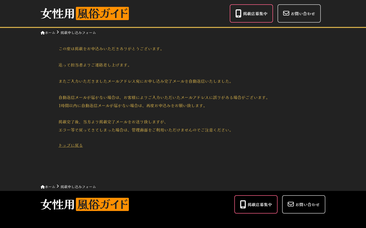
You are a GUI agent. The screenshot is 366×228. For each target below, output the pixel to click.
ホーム (48, 32)
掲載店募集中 (251, 13)
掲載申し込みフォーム (78, 32)
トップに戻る (70, 145)
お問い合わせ (299, 13)
